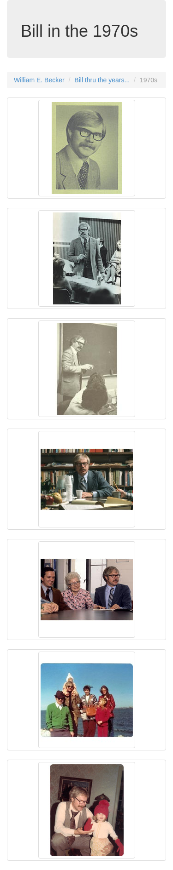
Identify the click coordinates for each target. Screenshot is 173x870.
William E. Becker (39, 80)
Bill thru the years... (102, 80)
